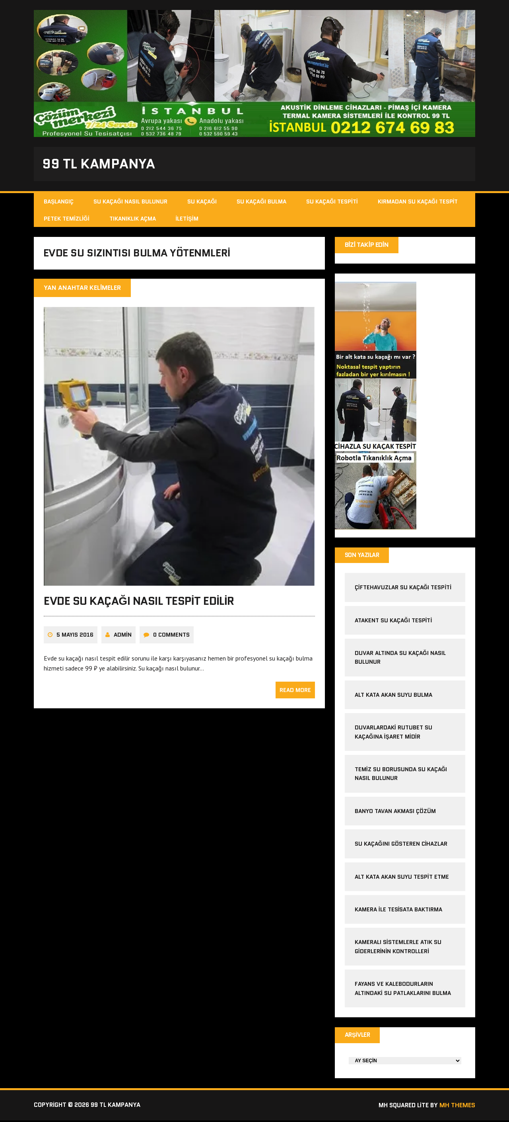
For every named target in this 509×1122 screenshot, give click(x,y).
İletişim (187, 219)
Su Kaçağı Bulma (261, 203)
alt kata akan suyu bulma (394, 696)
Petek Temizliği (66, 219)
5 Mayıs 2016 (74, 638)
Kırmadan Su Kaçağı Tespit (418, 203)
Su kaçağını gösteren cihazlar (401, 845)
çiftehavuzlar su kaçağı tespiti (403, 589)
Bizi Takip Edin (367, 245)
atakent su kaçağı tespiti (393, 622)
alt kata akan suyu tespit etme (402, 878)
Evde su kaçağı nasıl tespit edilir (139, 604)
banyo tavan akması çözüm (395, 812)
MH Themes (457, 1107)
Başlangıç (59, 203)
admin (123, 638)
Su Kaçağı (202, 203)
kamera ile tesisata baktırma (399, 911)
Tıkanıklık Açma (132, 219)
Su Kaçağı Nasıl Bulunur (130, 203)
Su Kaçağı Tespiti (332, 203)
